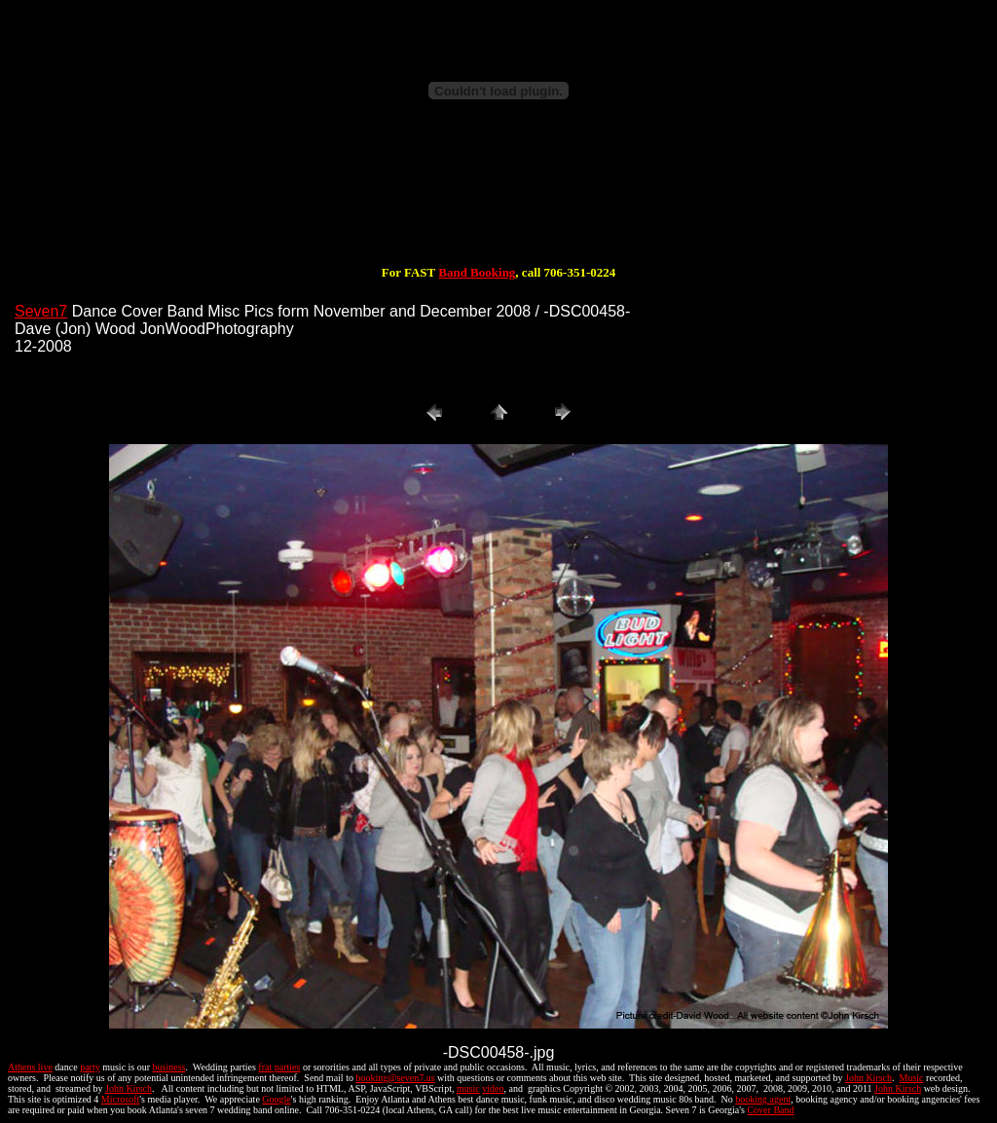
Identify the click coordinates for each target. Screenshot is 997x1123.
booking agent (763, 1099)
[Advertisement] (498, 202)
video (492, 1088)
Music (912, 1077)
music (468, 1088)
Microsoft (120, 1099)
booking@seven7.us (394, 1077)
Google (276, 1099)
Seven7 (41, 311)
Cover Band (770, 1109)
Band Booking (476, 272)
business (169, 1067)
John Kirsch (868, 1077)
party (90, 1067)
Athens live (30, 1067)
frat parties (279, 1067)
